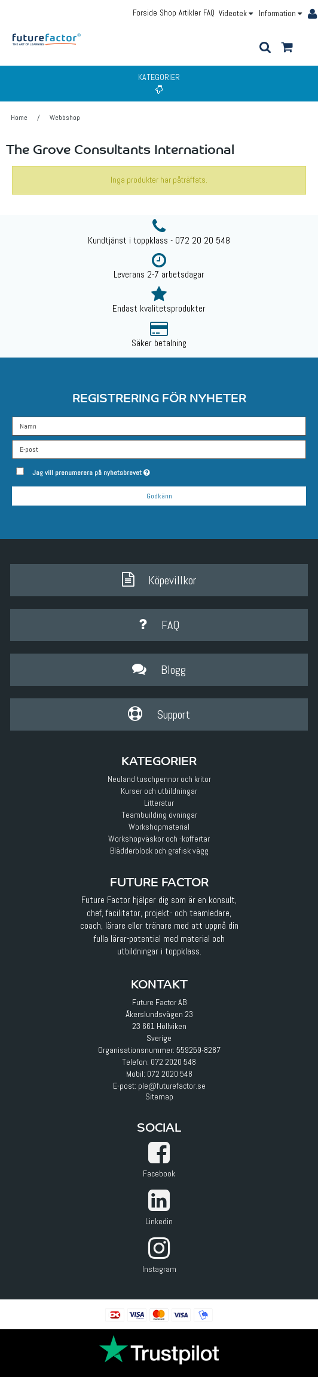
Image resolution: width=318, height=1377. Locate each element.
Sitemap (159, 1096)
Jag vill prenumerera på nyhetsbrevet (120, 470)
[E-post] (159, 448)
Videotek (236, 13)
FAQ (209, 13)
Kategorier (159, 83)
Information (280, 13)
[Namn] (159, 425)
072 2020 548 (173, 1061)
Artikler (190, 13)
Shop (168, 13)
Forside (145, 13)
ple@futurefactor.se (172, 1085)
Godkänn (159, 496)
